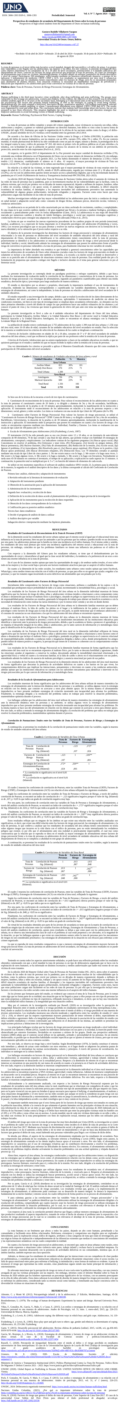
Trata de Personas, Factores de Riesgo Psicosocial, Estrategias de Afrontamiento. (52, 87)
